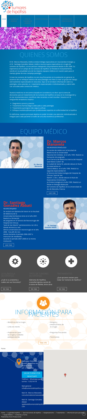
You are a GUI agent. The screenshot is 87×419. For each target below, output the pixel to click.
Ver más (6, 289)
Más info (43, 343)
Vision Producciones (15, 417)
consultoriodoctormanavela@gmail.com (37, 395)
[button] (65, 375)
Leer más (52, 193)
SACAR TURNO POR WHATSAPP (32, 375)
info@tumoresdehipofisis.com (33, 388)
